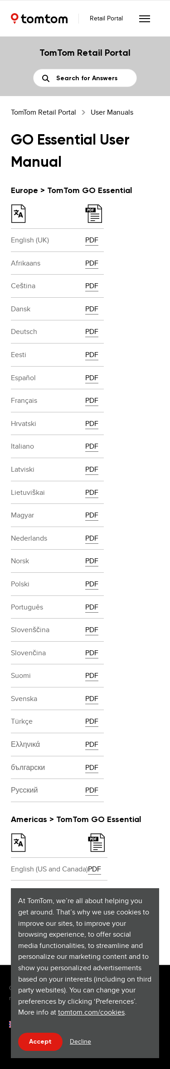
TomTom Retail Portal (43, 112)
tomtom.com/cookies (91, 1012)
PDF (91, 240)
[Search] (85, 78)
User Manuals (112, 112)
